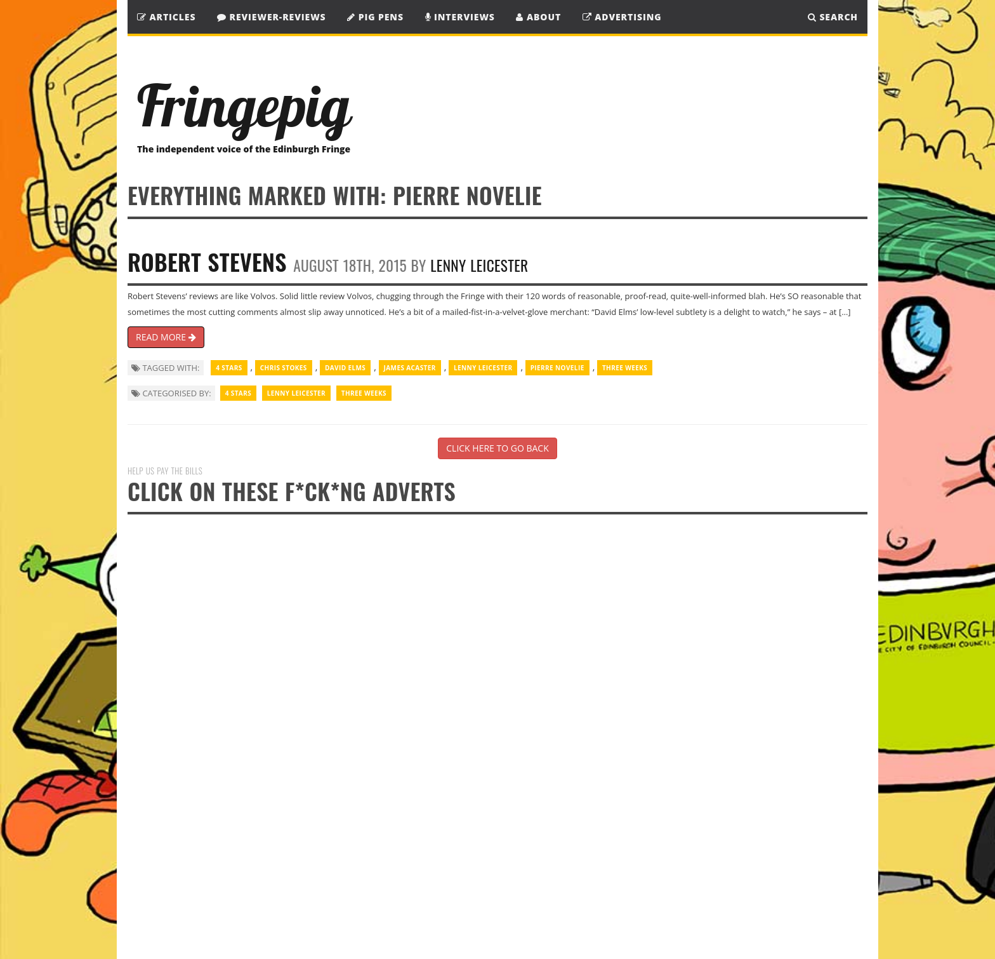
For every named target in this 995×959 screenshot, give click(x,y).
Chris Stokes (283, 367)
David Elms (345, 367)
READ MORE (166, 337)
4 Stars (229, 367)
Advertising (622, 17)
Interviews (460, 17)
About (538, 17)
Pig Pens (375, 17)
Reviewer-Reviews (271, 17)
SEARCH (833, 17)
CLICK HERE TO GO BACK (497, 448)
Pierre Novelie (557, 367)
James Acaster (410, 367)
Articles (166, 17)
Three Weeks (624, 367)
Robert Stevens (207, 261)
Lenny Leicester (479, 265)
